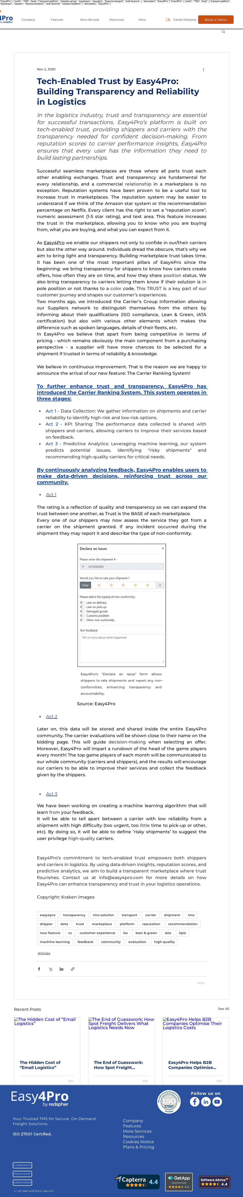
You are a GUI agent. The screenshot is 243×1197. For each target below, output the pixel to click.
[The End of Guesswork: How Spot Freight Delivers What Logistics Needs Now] (121, 1036)
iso (125, 933)
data (64, 924)
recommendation (183, 924)
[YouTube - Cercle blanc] (217, 1102)
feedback (85, 942)
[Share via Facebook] (39, 969)
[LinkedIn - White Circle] (206, 1102)
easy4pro (47, 915)
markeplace (102, 924)
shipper (46, 924)
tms (191, 915)
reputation (151, 924)
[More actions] (203, 69)
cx (70, 933)
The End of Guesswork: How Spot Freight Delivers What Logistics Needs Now (119, 1065)
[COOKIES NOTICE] (22, 1165)
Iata (168, 933)
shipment (172, 915)
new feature (50, 933)
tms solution (103, 915)
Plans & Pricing (138, 1147)
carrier (150, 915)
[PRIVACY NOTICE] (22, 1174)
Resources (133, 1136)
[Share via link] (73, 969)
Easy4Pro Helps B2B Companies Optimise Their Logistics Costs (190, 1065)
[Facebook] (194, 1102)
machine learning (55, 942)
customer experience (97, 933)
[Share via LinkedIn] (61, 969)
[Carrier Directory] (184, 19)
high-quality (164, 942)
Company (133, 1120)
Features (132, 1126)
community (111, 942)
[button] (32, 19)
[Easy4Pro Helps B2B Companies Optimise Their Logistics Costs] (196, 1036)
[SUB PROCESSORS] (22, 1183)
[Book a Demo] (216, 19)
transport (129, 915)
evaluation (137, 942)
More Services (137, 1131)
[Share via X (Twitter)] (50, 969)
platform (127, 924)
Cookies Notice (138, 1141)
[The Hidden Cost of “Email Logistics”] (47, 1036)
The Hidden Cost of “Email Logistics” (40, 1065)
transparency (74, 915)
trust (80, 924)
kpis (182, 933)
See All (223, 1009)
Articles (44, 953)
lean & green (146, 933)
